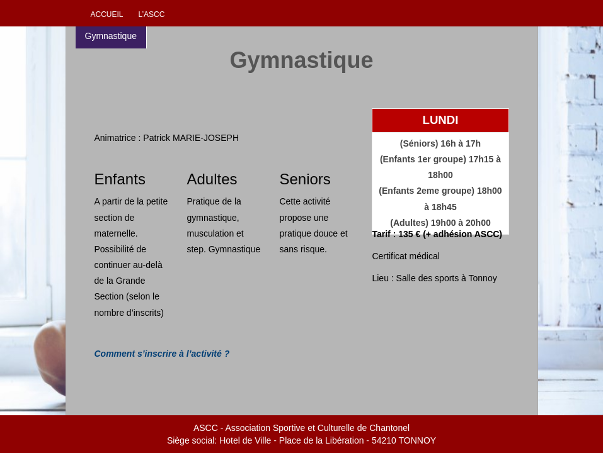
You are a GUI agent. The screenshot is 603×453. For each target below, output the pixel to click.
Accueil (107, 14)
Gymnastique (111, 36)
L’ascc (151, 14)
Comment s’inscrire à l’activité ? (162, 354)
